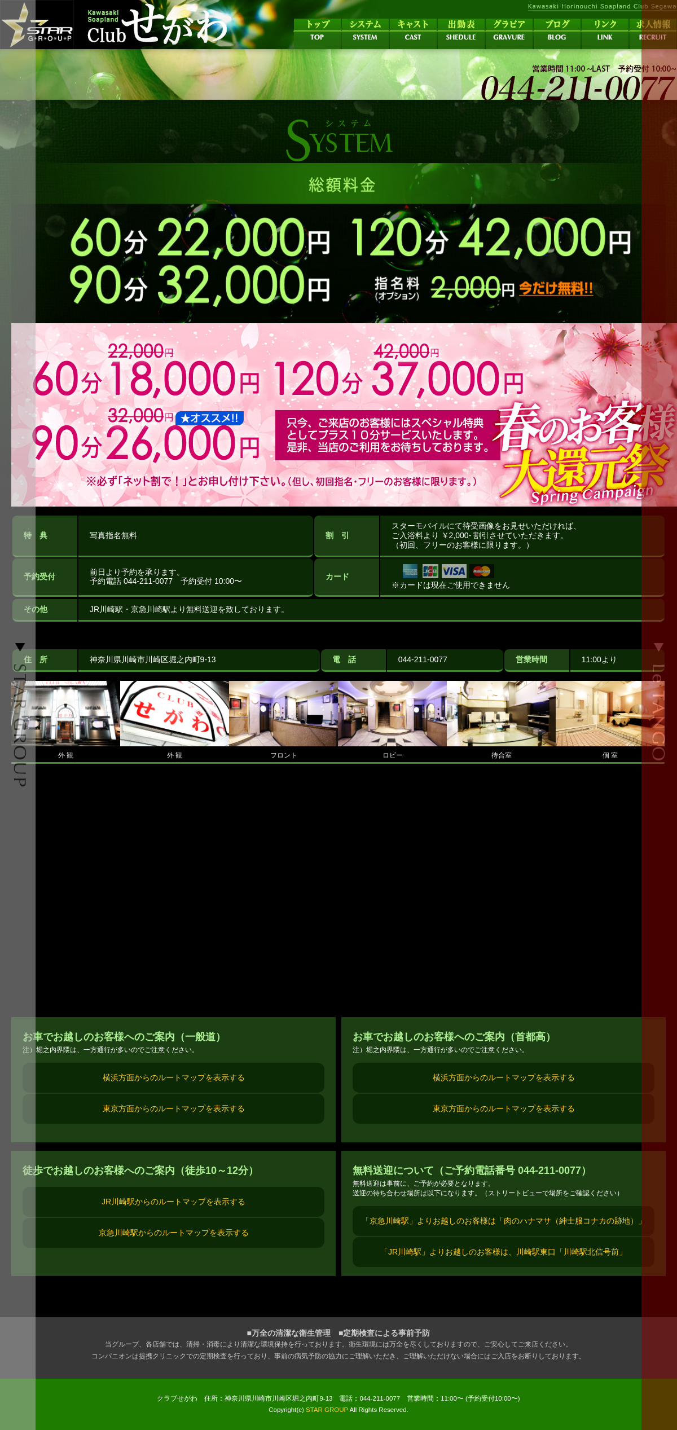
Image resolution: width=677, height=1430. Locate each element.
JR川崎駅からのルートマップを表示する (173, 1201)
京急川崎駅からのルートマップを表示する (174, 1232)
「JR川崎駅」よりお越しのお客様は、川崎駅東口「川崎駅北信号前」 (503, 1251)
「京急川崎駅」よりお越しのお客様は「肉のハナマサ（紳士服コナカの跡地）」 (504, 1220)
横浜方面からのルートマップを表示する (174, 1077)
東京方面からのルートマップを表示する (174, 1108)
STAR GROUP (327, 1409)
